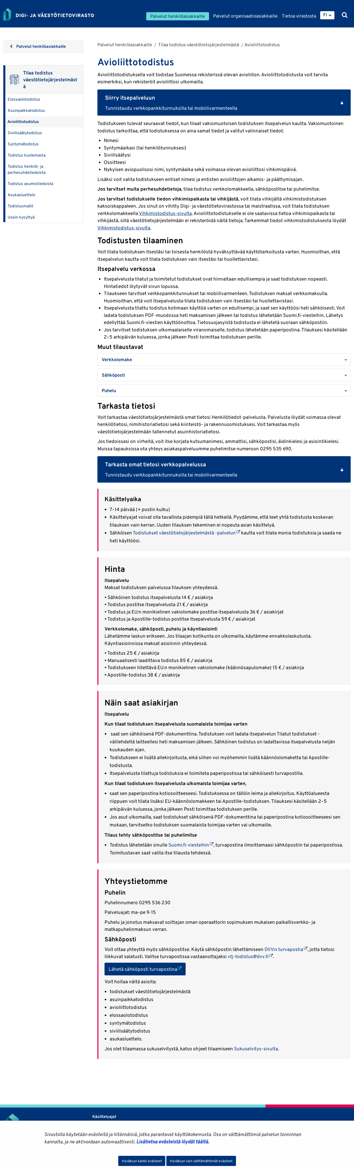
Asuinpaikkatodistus (26, 110)
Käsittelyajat (104, 1116)
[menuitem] (327, 15)
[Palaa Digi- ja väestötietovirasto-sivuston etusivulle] (48, 14)
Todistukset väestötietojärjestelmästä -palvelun (186, 533)
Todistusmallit (20, 206)
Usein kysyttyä (21, 217)
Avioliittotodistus (23, 121)
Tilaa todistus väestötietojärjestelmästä (198, 45)
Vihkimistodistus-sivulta (165, 213)
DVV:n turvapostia (285, 949)
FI (325, 15)
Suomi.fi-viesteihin (190, 845)
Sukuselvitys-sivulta (256, 1049)
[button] (224, 359)
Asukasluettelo (21, 194)
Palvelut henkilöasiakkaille (124, 45)
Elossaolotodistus (24, 99)
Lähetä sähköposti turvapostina (147, 968)
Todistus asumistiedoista (30, 183)
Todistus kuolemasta (27, 155)
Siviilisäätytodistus (25, 132)
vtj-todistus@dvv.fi (250, 956)
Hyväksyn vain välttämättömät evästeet (201, 1161)
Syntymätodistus (23, 144)
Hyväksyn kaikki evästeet (142, 1161)
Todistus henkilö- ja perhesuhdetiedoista (27, 169)
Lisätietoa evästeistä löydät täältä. (172, 1142)
